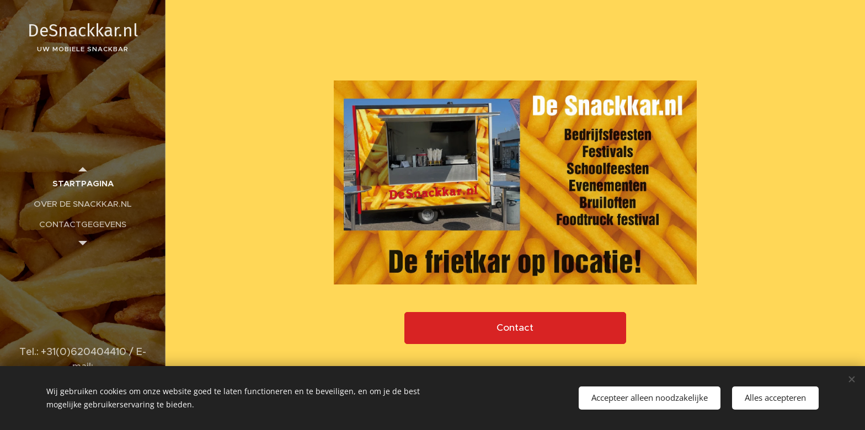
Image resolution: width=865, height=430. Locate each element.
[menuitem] (82, 183)
